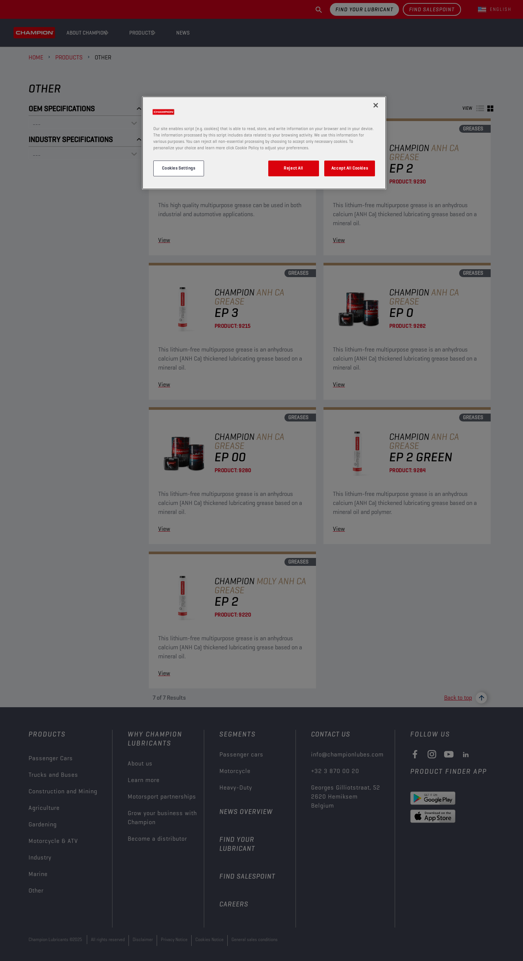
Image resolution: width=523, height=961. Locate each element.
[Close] (375, 105)
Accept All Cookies (349, 168)
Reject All (293, 168)
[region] (264, 142)
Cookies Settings (178, 168)
